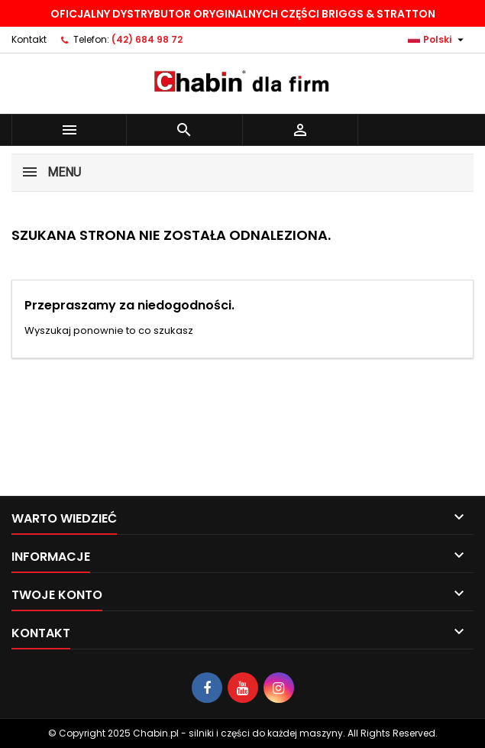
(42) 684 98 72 (147, 39)
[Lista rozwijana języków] (437, 40)
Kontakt (29, 39)
